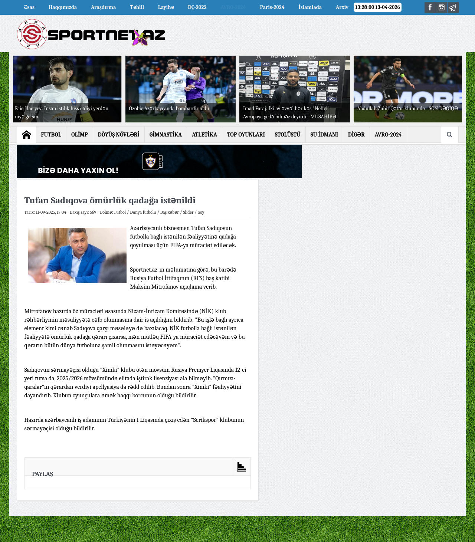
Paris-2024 (272, 7)
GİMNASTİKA (166, 134)
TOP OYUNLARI (246, 134)
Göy (201, 212)
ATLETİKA (204, 134)
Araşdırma (103, 7)
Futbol (120, 212)
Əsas (29, 7)
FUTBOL (51, 134)
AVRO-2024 (233, 7)
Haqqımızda (63, 7)
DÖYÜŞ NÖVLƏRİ (119, 134)
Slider (188, 212)
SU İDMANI (324, 134)
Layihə (166, 7)
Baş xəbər (169, 212)
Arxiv (342, 7)
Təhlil (137, 7)
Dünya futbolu (143, 212)
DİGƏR (356, 134)
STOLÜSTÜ (288, 134)
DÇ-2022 (197, 7)
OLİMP (79, 134)
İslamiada (310, 7)
